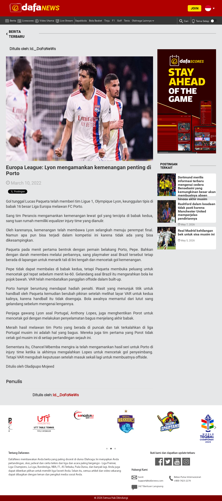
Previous (6, 427)
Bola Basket (95, 20)
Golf (119, 20)
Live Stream (64, 20)
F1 (113, 20)
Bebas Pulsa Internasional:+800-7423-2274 (185, 479)
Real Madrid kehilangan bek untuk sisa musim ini (196, 232)
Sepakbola (81, 20)
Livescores (26, 20)
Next (215, 427)
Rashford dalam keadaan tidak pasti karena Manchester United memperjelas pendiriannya (196, 211)
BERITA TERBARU (15, 34)
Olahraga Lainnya (142, 20)
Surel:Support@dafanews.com (147, 479)
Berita (10, 19)
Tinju (107, 20)
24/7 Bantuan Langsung (147, 487)
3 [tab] (115, 449)
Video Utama (44, 20)
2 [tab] (111, 449)
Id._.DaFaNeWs (66, 395)
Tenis (127, 20)
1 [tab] (107, 449)
